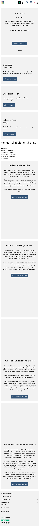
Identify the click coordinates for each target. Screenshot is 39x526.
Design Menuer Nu (7, 115)
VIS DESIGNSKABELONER (9, 246)
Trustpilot (4, 116)
